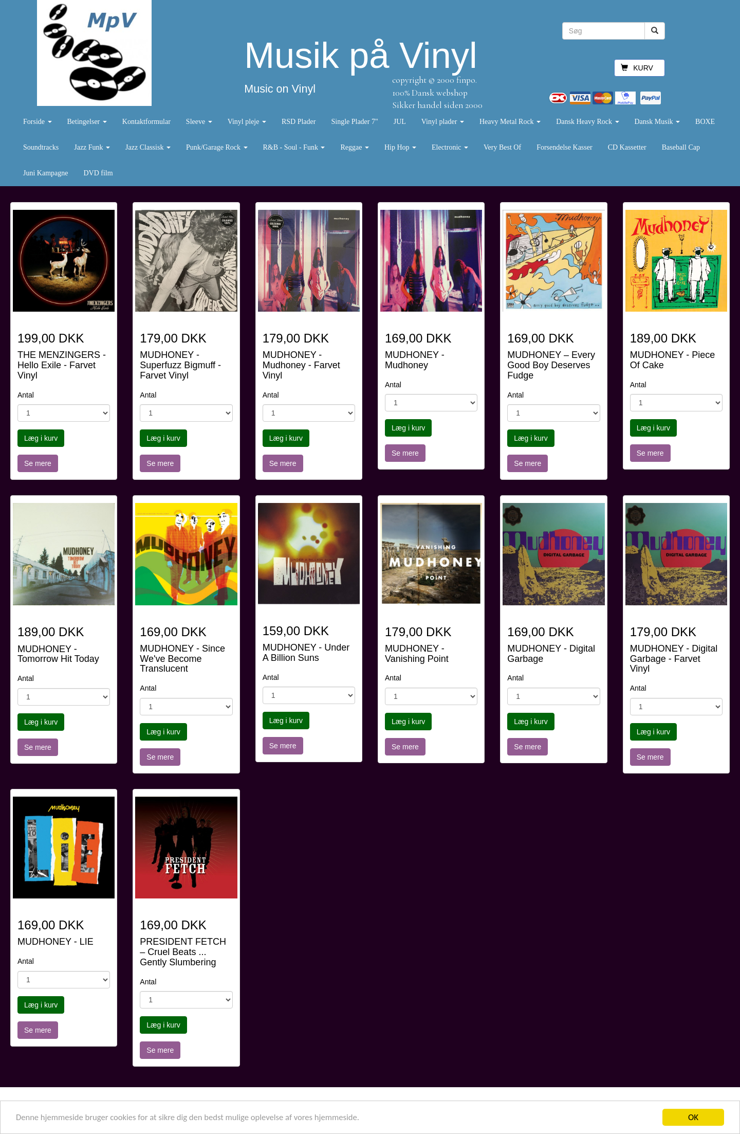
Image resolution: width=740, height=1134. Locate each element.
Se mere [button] (37, 463)
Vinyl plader (442, 121)
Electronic (450, 147)
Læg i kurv (41, 438)
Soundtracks (41, 147)
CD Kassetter (627, 147)
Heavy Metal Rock (510, 121)
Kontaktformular (146, 121)
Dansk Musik (657, 121)
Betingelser (87, 121)
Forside (37, 121)
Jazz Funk (92, 147)
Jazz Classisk (148, 147)
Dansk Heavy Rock (587, 121)
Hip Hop (400, 147)
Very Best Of (502, 147)
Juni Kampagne (45, 173)
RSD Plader (299, 121)
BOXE (705, 121)
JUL (400, 121)
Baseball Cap (681, 147)
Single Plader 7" (354, 121)
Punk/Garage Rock (217, 147)
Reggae (354, 147)
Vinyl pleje (247, 121)
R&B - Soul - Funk (294, 147)
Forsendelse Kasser (564, 147)
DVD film (98, 173)
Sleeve (199, 121)
